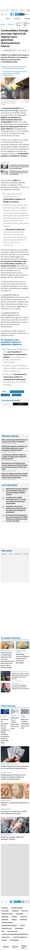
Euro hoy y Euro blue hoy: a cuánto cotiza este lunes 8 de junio (14, 812)
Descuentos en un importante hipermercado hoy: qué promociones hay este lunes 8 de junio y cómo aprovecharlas (7, 660)
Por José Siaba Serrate (16, 681)
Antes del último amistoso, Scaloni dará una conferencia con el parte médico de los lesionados (15, 476)
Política (25, 911)
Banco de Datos (7, 914)
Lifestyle (23, 917)
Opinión (14, 917)
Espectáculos (7, 928)
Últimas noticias (17, 908)
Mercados (19, 914)
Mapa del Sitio (12, 931)
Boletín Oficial (17, 395)
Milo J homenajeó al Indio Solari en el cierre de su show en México (15, 441)
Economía (17, 19)
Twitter (2, 901)
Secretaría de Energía (19, 24)
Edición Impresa (7, 922)
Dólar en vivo (14, 10)
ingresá (27, 14)
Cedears (26, 553)
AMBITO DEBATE (24, 947)
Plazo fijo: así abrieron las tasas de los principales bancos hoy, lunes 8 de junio (18, 172)
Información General (9, 925)
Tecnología (19, 928)
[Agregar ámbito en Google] (9, 50)
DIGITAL (6, 947)
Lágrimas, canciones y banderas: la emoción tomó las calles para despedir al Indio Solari (16, 509)
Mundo (14, 920)
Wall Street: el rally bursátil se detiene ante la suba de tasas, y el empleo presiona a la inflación (20, 676)
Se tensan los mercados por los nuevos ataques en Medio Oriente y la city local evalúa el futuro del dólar (14, 466)
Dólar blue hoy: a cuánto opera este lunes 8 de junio (15, 723)
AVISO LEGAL (6, 937)
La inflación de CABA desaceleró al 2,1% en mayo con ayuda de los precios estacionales (19, 166)
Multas (4, 940)
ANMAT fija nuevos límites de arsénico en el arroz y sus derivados (22, 658)
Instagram (10, 901)
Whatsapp (23, 901)
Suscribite (21, 404)
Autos (22, 925)
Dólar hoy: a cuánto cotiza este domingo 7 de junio (12, 838)
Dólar (7, 19)
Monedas (4, 553)
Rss (3, 931)
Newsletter (25, 901)
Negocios (5, 917)
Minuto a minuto (4, 716)
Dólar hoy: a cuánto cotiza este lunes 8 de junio (25, 723)
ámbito (3, 24)
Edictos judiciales (20, 937)
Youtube (19, 901)
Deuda (22, 10)
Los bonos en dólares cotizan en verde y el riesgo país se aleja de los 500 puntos (14, 457)
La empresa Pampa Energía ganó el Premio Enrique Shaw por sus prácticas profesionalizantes (14, 73)
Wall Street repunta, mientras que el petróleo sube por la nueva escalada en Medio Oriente (14, 448)
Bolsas (11, 553)
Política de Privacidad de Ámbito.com (15, 934)
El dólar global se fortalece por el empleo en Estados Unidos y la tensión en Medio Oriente (13, 777)
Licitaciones (14, 940)
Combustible (5, 395)
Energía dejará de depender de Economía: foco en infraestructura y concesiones (14, 67)
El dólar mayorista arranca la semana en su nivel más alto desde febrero (14, 767)
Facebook (6, 901)
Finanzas (15, 911)
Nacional (5, 920)
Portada (5, 908)
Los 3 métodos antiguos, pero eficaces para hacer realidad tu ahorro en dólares (20, 686)
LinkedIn (14, 901)
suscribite (22, 14)
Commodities (18, 553)
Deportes (23, 920)
